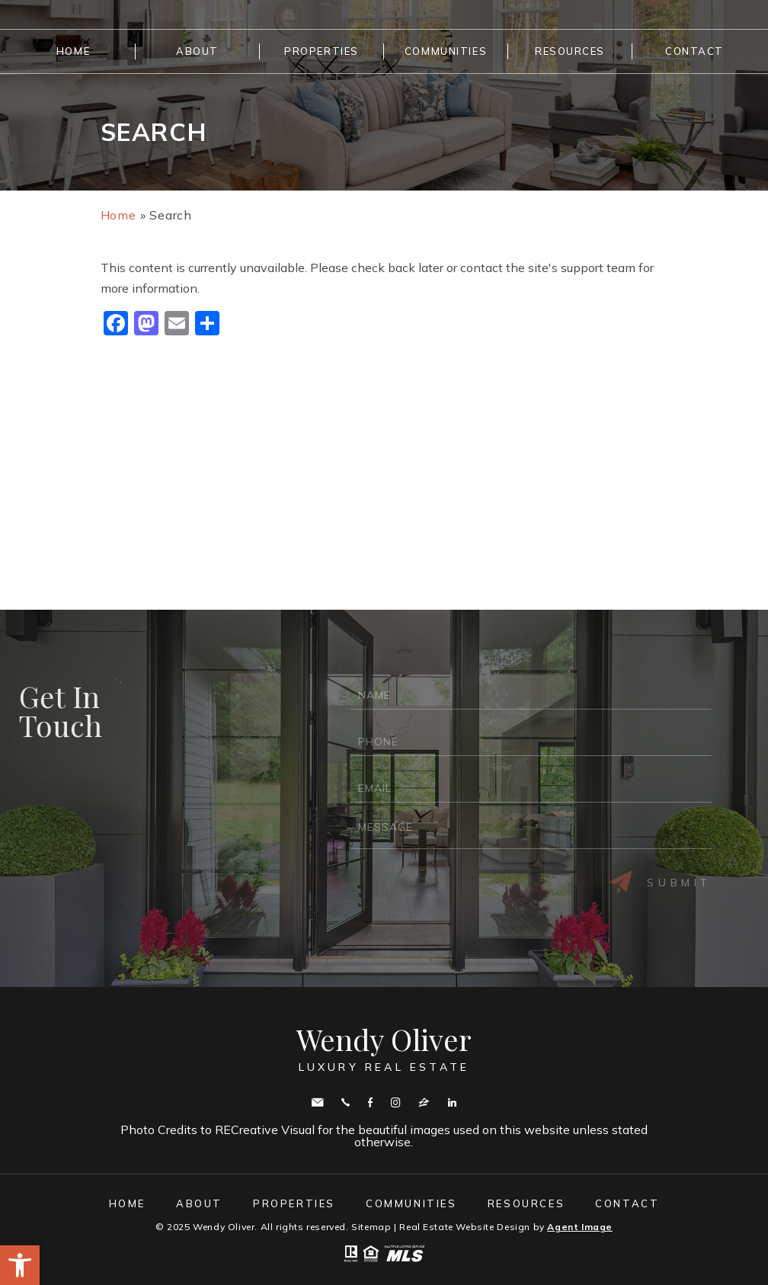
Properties (321, 51)
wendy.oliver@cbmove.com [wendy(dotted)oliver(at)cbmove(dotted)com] (317, 1102)
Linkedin (452, 1102)
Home (73, 51)
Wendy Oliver (384, 1048)
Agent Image (580, 1226)
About (197, 51)
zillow (424, 1102)
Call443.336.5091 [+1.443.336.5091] (345, 1102)
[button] (20, 1265)
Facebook (370, 1102)
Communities (446, 51)
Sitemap (371, 1226)
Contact (694, 51)
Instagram (395, 1102)
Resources (570, 51)
